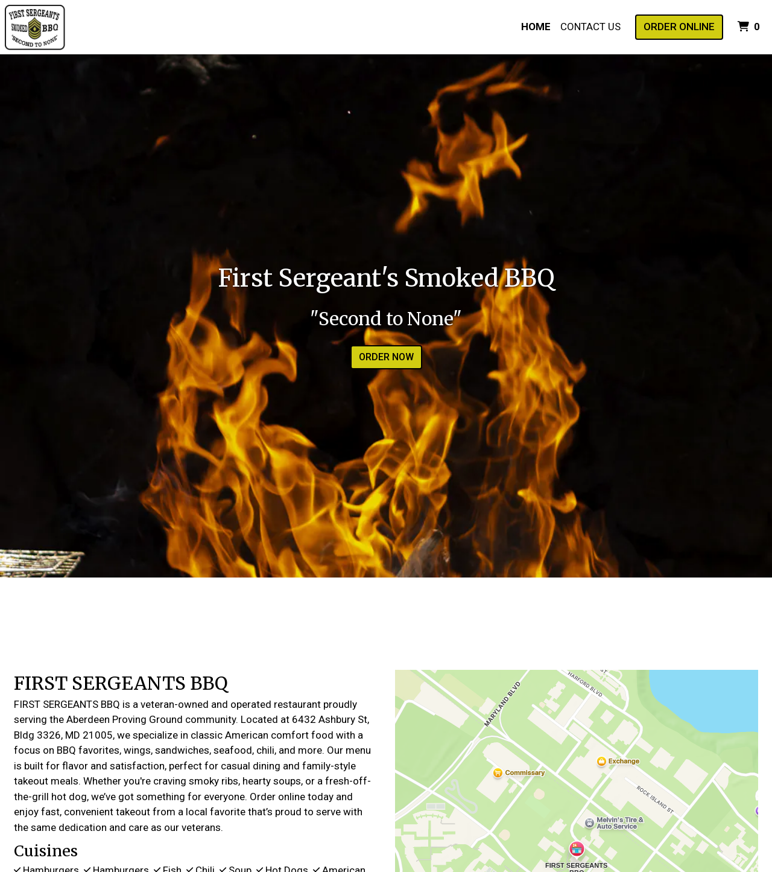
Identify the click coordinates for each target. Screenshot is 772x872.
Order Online (679, 27)
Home (536, 27)
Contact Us (590, 27)
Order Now (386, 357)
